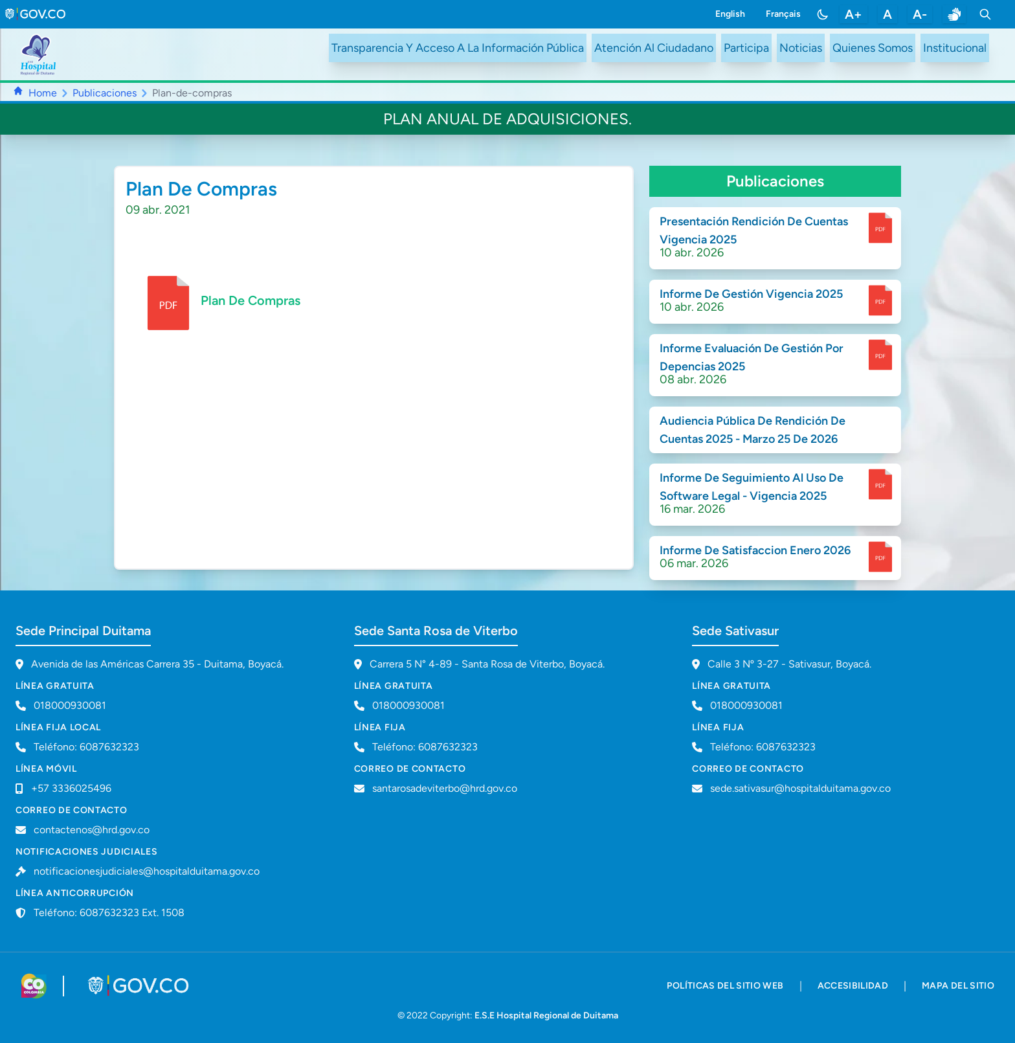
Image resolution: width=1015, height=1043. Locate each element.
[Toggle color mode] (822, 14)
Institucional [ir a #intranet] (955, 48)
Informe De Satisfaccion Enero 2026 (755, 550)
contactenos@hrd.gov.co (92, 830)
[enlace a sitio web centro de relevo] (954, 14)
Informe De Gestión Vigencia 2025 (751, 294)
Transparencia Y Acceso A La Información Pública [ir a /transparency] (457, 48)
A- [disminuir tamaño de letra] (920, 14)
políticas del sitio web (725, 985)
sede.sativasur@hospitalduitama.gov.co (800, 788)
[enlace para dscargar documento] (880, 228)
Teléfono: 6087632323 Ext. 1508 (109, 912)
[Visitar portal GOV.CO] (139, 986)
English (730, 13)
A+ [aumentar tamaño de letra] (853, 14)
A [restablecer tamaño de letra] (887, 14)
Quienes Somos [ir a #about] (872, 48)
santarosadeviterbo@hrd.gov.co (444, 788)
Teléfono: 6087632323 (86, 747)
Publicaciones (104, 93)
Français (783, 13)
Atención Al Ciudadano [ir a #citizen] (653, 48)
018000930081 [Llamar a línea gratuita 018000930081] (70, 705)
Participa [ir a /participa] (746, 48)
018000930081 (408, 705)
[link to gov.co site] (36, 14)
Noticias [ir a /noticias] (800, 48)
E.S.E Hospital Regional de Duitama (546, 1015)
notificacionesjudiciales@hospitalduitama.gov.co (147, 871)
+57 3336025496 (71, 788)
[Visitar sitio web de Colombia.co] (34, 986)
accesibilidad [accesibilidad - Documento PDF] (853, 985)
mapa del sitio (958, 985)
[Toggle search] (985, 14)
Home (42, 93)
